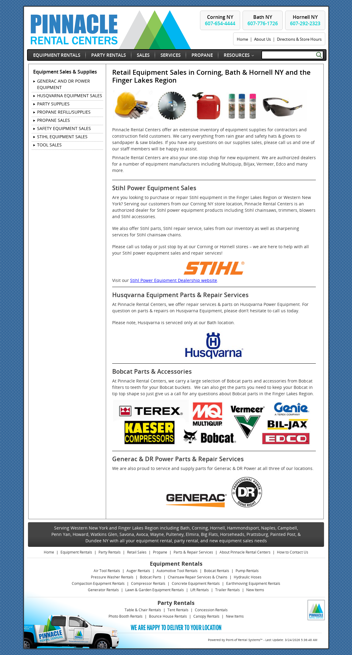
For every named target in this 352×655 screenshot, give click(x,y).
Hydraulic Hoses (247, 577)
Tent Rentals (177, 609)
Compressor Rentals (148, 583)
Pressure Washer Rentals (112, 577)
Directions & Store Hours (299, 39)
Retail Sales (137, 552)
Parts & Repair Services (193, 552)
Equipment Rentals (56, 55)
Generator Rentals (103, 589)
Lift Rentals (199, 589)
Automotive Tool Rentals (177, 570)
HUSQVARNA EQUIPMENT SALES (69, 95)
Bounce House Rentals (168, 616)
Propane (202, 55)
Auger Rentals (138, 570)
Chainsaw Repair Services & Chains (197, 577)
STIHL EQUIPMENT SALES (62, 136)
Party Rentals (108, 55)
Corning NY (220, 20)
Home (242, 39)
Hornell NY (305, 20)
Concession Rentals (211, 609)
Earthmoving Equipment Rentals (253, 583)
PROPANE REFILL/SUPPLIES (64, 112)
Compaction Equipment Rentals (98, 583)
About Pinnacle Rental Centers (245, 552)
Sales (143, 55)
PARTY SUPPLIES (53, 104)
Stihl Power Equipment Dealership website (173, 280)
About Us (262, 39)
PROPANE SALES (53, 120)
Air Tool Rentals (107, 570)
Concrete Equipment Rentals (196, 583)
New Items (255, 589)
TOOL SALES (49, 145)
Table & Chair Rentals (143, 609)
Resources (237, 55)
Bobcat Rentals (216, 570)
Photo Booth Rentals (126, 616)
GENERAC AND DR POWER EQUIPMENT (63, 84)
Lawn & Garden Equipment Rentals (154, 589)
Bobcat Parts (150, 577)
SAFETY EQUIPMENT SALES (64, 128)
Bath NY (262, 20)
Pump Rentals (247, 570)
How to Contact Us (292, 552)
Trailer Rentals (227, 589)
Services (170, 55)
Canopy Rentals (206, 616)
